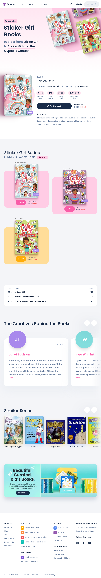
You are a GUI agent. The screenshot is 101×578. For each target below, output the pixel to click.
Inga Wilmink (83, 87)
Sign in (79, 4)
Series (30, 114)
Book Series (10, 22)
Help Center (9, 538)
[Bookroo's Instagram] (77, 543)
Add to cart (54, 107)
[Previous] (87, 324)
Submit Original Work (85, 531)
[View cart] (71, 4)
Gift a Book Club (28, 546)
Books (33, 4)
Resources (57, 540)
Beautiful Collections (30, 561)
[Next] (94, 324)
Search (91, 4)
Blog (6, 531)
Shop (22, 4)
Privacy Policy (49, 575)
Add (21, 204)
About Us (8, 527)
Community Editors (61, 558)
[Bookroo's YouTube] (89, 543)
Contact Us (9, 542)
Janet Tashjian (54, 87)
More (11, 379)
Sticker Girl (31, 43)
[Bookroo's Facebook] (83, 543)
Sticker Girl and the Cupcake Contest (31, 303)
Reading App (58, 554)
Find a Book (58, 550)
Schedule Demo (60, 537)
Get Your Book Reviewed (86, 527)
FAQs (6, 535)
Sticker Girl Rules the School (27, 298)
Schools (45, 4)
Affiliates (8, 546)
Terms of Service (31, 575)
